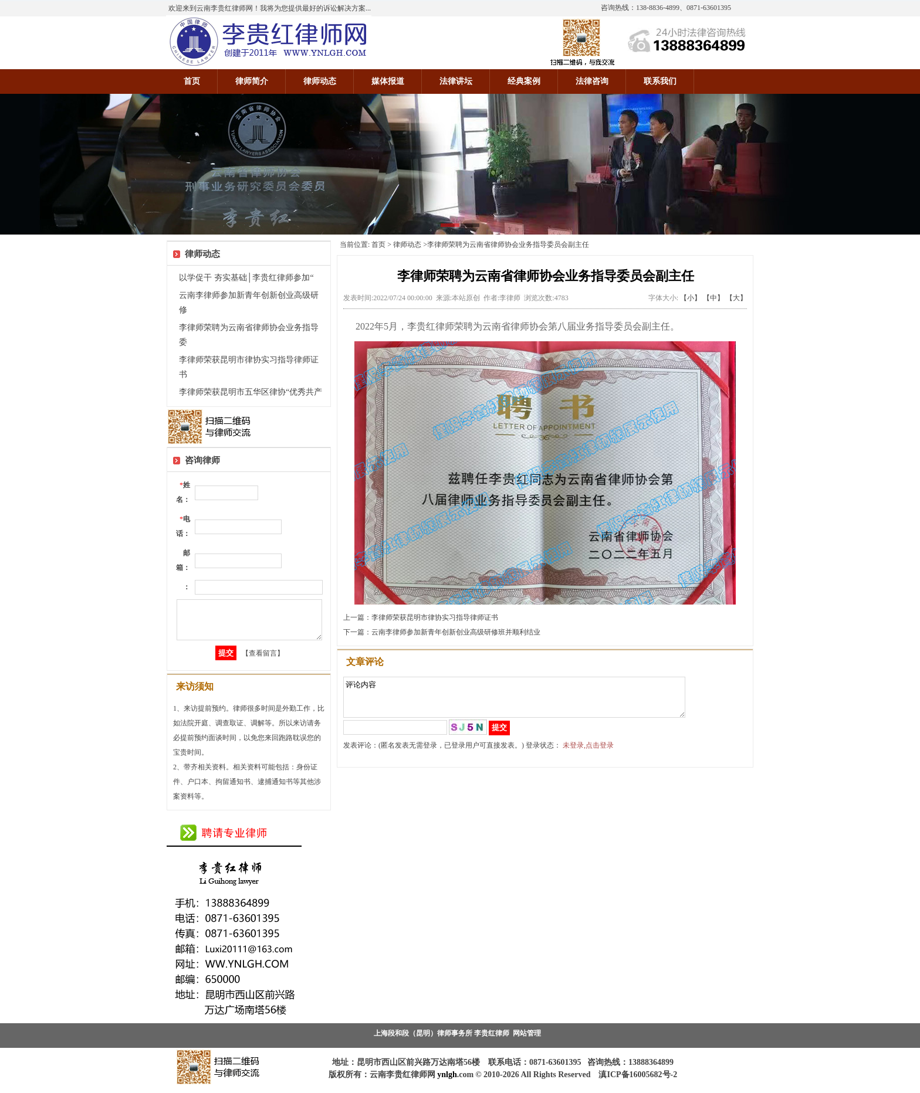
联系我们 (660, 81)
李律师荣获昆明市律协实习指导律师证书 (434, 617)
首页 (192, 81)
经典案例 (524, 81)
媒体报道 (387, 81)
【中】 (713, 298)
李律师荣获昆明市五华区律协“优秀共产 (250, 392)
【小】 (690, 298)
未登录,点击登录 (588, 752)
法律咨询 (592, 81)
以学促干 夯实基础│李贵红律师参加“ (246, 277)
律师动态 (319, 81)
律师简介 (251, 81)
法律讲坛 (455, 81)
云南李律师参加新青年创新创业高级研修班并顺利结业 (455, 632)
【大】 (736, 298)
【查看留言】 (263, 660)
